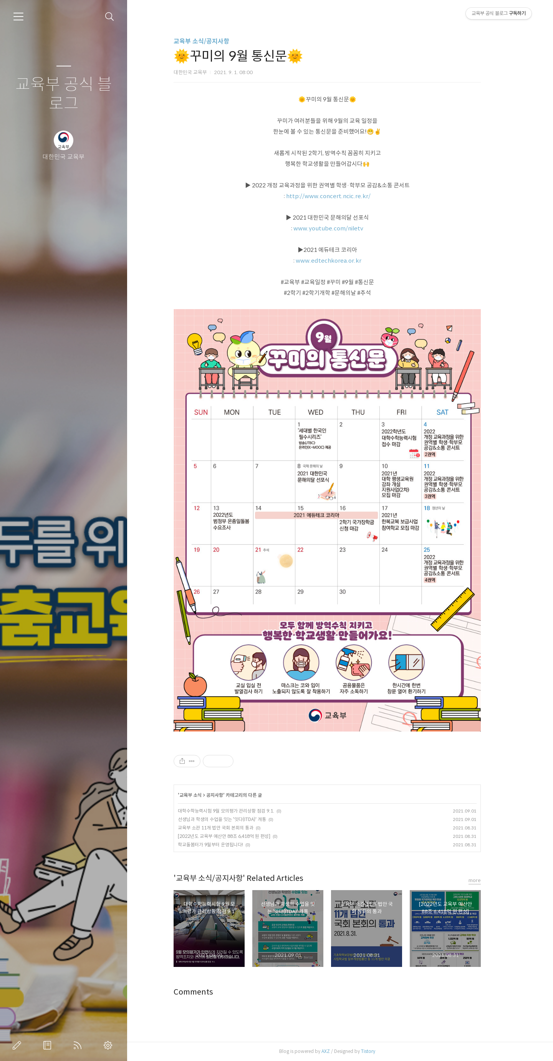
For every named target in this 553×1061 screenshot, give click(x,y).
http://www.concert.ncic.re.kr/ (341, 196)
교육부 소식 (203, 795)
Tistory (381, 1051)
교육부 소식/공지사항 (214, 41)
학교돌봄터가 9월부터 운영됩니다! (223, 844)
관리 (109, 1045)
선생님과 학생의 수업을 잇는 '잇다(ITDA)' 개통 (235, 819)
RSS (79, 1045)
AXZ (338, 1051)
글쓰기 (18, 1045)
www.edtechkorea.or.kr (341, 260)
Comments (206, 992)
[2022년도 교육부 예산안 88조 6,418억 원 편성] (237, 836)
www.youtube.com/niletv (341, 228)
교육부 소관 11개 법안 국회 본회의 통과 (229, 828)
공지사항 (227, 795)
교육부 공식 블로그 (63, 94)
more (488, 880)
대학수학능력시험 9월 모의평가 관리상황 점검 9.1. (239, 811)
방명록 (49, 1045)
